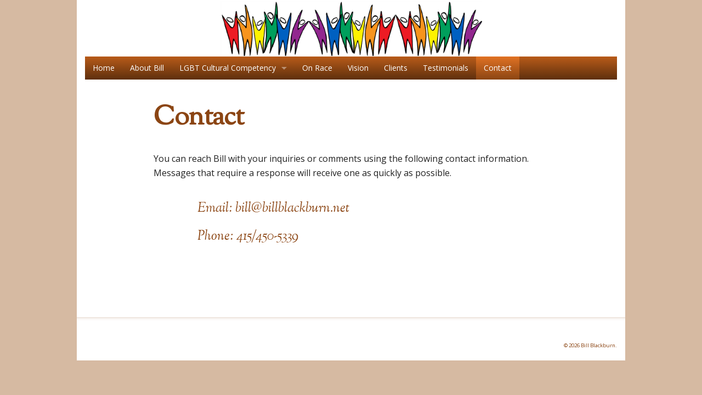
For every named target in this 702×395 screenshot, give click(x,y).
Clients (395, 68)
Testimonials (445, 68)
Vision (358, 68)
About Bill (147, 68)
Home (104, 68)
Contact (498, 68)
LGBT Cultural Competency (227, 68)
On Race (317, 68)
